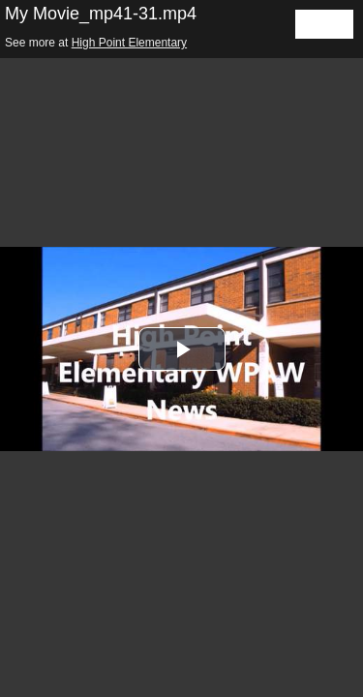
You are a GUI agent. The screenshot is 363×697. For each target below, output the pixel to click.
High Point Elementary (129, 42)
